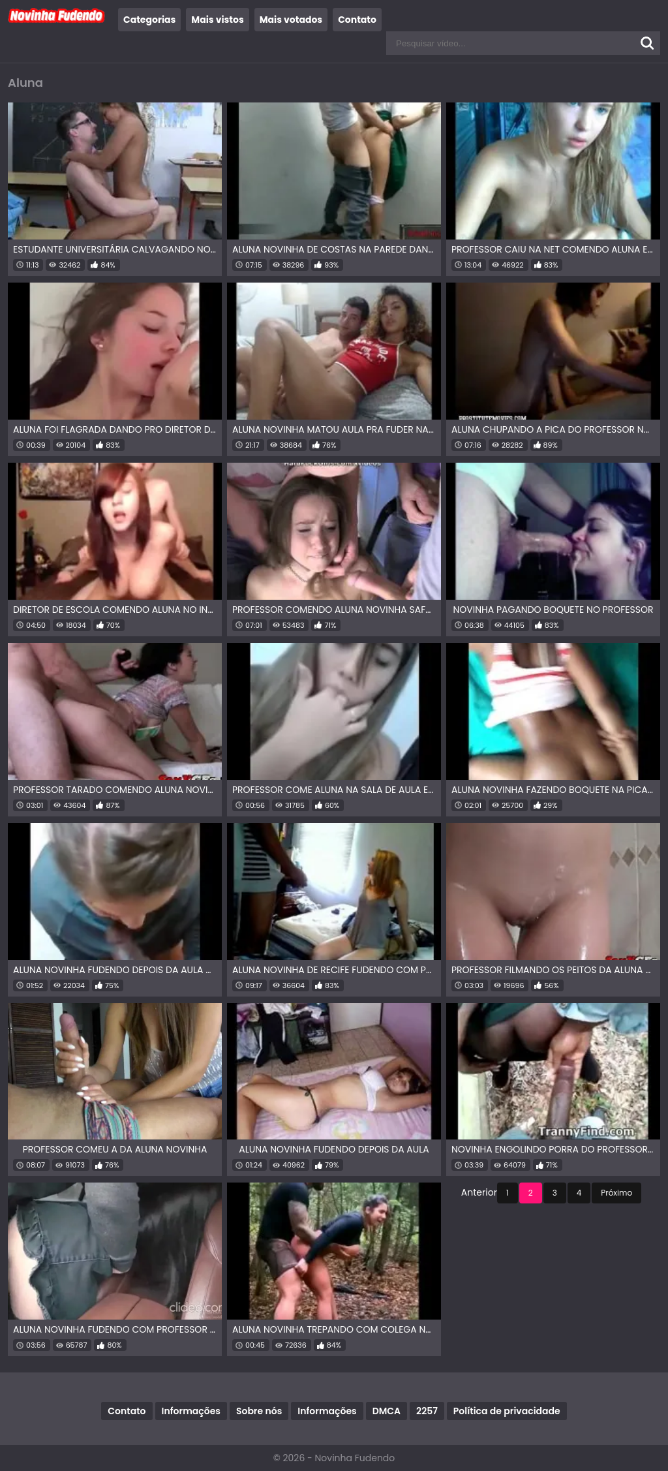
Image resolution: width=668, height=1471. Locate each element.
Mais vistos (217, 19)
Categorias (149, 19)
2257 (427, 1410)
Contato (357, 19)
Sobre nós (259, 1410)
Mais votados (291, 19)
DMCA (386, 1410)
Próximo (616, 1192)
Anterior (479, 1192)
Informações (191, 1410)
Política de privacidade (506, 1410)
